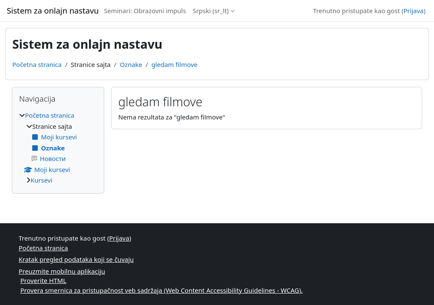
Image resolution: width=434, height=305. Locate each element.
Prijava (413, 10)
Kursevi (42, 180)
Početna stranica (36, 64)
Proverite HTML (43, 280)
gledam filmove (174, 64)
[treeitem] (58, 148)
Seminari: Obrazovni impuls (145, 10)
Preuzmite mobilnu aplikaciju (62, 271)
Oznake (131, 64)
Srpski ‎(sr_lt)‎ (211, 10)
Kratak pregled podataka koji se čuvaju (76, 259)
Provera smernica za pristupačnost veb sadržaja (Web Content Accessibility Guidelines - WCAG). (161, 290)
